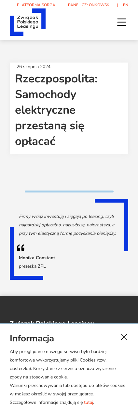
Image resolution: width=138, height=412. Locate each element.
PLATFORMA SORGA (36, 4)
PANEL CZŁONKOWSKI (89, 4)
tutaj (88, 402)
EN (125, 4)
